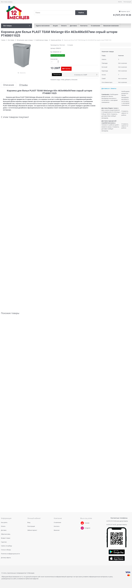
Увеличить (23, 73)
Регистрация (127, 2)
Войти (120, 2)
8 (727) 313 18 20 (111, 521)
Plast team (62, 45)
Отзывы (23, 85)
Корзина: (125, 11)
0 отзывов (70, 45)
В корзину (67, 69)
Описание (8, 85)
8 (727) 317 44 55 (111, 524)
